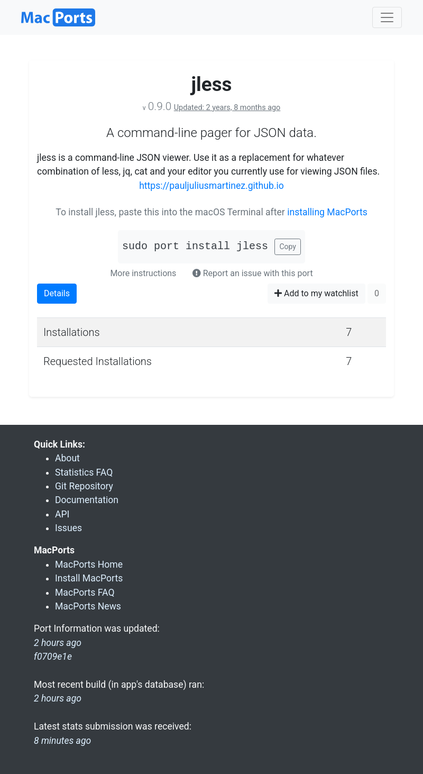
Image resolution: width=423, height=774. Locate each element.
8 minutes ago (62, 740)
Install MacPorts (89, 578)
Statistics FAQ (84, 472)
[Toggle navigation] (387, 17)
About (67, 458)
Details (57, 293)
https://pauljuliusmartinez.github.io (211, 185)
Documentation (86, 500)
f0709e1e (53, 656)
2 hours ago (57, 698)
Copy (287, 246)
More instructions (143, 273)
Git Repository (84, 486)
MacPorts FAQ (85, 592)
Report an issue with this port (252, 273)
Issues (68, 528)
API (62, 514)
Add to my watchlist (316, 293)
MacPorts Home (89, 564)
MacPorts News (88, 606)
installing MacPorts (327, 212)
